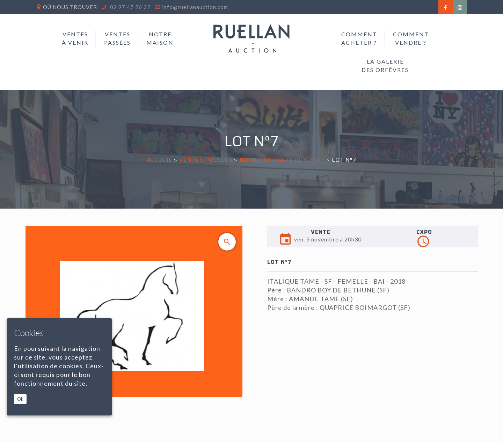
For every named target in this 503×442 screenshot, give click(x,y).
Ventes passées (205, 159)
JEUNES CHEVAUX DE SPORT (282, 159)
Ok (20, 399)
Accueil (159, 159)
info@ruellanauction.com (195, 7)
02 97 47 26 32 (130, 7)
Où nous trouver (70, 7)
